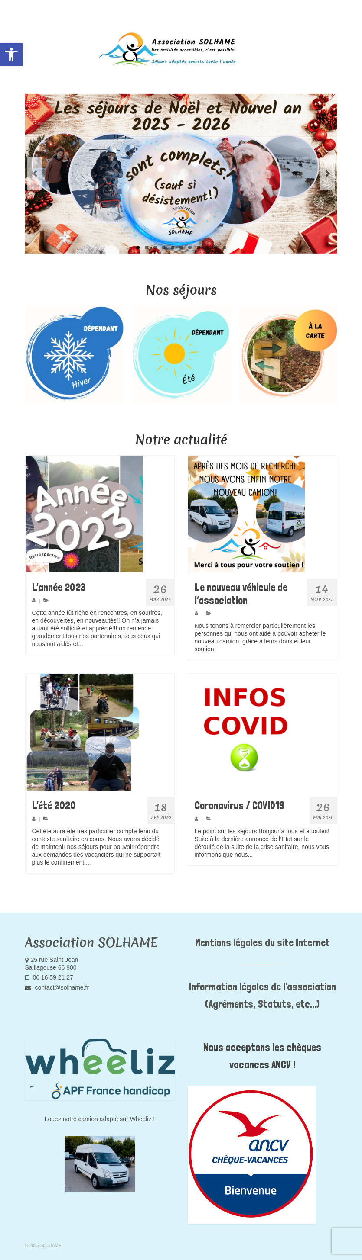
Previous (34, 174)
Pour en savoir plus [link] (111, 643)
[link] (11, 54)
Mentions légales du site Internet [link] (262, 942)
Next (327, 174)
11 (224, 247)
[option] (74, 354)
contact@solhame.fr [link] (57, 987)
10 (216, 247)
